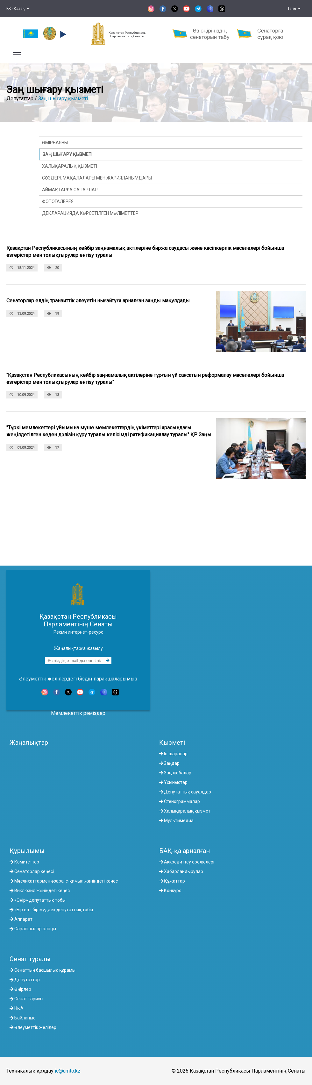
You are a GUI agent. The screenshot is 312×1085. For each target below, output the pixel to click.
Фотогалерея (58, 201)
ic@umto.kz (68, 1071)
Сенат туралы (30, 959)
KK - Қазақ (17, 8)
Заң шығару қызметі (63, 98)
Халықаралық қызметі (69, 166)
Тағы (294, 8)
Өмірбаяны (55, 142)
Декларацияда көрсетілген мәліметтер (90, 213)
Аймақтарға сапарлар (70, 189)
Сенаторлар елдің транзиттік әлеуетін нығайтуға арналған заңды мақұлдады (98, 301)
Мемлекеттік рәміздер (78, 713)
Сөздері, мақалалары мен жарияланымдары (97, 177)
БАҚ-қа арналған (184, 851)
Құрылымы (27, 851)
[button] (62, 34)
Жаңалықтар (29, 742)
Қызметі (172, 742)
